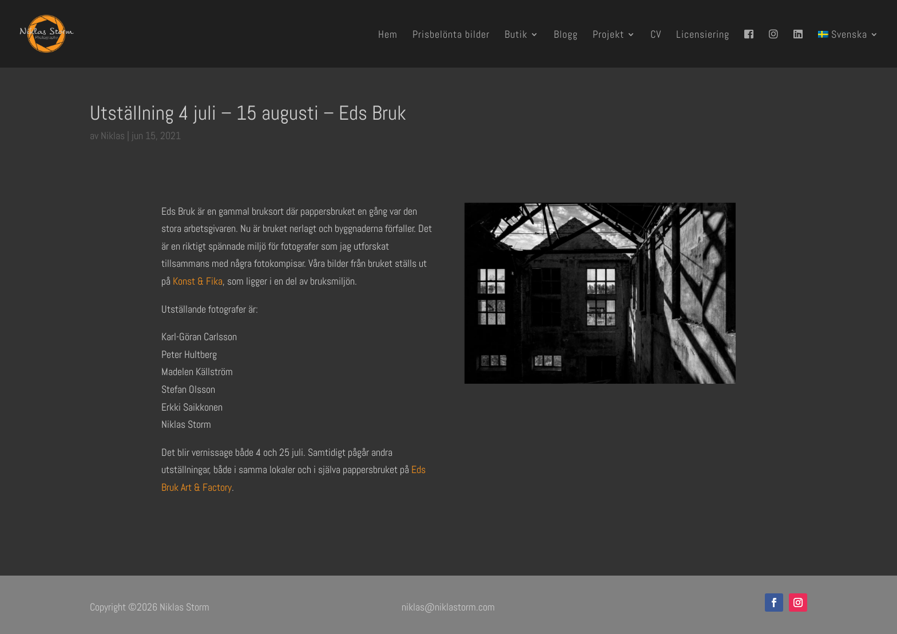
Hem (388, 35)
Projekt (608, 35)
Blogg (566, 35)
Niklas (113, 135)
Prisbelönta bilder (451, 35)
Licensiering (702, 35)
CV (655, 35)
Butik (516, 35)
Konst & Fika (198, 281)
